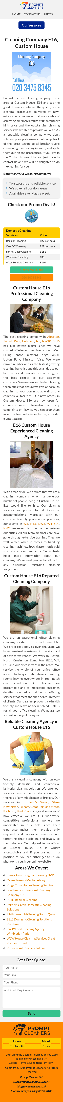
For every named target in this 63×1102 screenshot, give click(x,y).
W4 (49, 524)
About (46, 1041)
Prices (48, 14)
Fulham (24, 807)
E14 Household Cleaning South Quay (31, 914)
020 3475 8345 (31, 277)
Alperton (53, 336)
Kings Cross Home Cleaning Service (30, 885)
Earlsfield (28, 341)
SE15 (56, 341)
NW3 (6, 528)
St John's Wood (35, 802)
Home (16, 14)
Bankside (23, 811)
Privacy (48, 1062)
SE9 (56, 524)
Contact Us (32, 14)
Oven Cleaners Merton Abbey (26, 880)
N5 (38, 341)
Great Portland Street (44, 807)
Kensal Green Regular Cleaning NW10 (31, 875)
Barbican (9, 811)
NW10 (46, 341)
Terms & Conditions (30, 1062)
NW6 (41, 524)
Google (13, 1062)
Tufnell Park (11, 341)
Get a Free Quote (31, 270)
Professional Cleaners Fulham (26, 948)
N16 (33, 524)
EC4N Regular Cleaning (22, 900)
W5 (25, 524)
